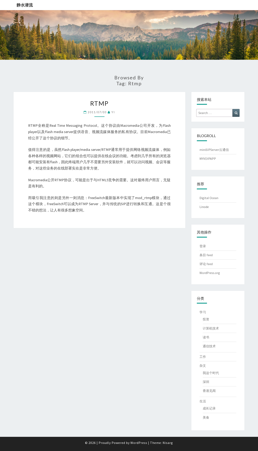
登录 (202, 246)
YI (113, 112)
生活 (202, 401)
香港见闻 (209, 391)
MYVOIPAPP (207, 159)
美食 (206, 417)
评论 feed (206, 264)
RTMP (99, 103)
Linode (204, 207)
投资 (206, 319)
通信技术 (209, 346)
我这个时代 (211, 373)
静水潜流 (25, 4)
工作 (202, 357)
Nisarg (168, 443)
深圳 (206, 382)
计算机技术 (211, 328)
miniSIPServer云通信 (214, 150)
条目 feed (206, 255)
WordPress (138, 443)
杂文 (202, 366)
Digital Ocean (208, 198)
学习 (202, 312)
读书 (206, 337)
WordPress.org (209, 273)
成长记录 (209, 408)
